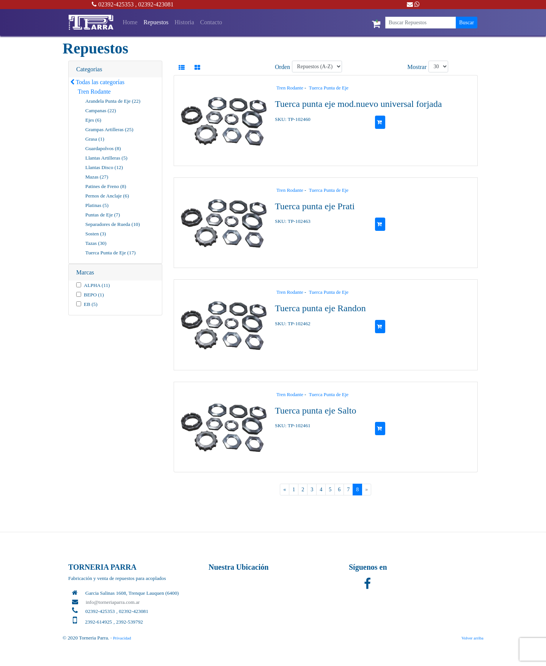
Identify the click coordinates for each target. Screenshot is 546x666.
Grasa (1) (94, 139)
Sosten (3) (95, 234)
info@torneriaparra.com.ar (113, 602)
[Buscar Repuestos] (420, 22)
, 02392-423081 (154, 4)
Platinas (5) (96, 205)
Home (131, 21)
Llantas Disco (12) (104, 167)
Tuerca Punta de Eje (329, 88)
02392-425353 (112, 4)
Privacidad (122, 638)
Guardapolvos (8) (103, 148)
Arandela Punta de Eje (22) (112, 101)
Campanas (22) (100, 110)
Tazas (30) (96, 243)
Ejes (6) (93, 120)
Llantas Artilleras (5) (106, 158)
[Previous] (284, 489)
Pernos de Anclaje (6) (107, 196)
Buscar (466, 22)
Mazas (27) (96, 177)
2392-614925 (98, 622)
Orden (282, 67)
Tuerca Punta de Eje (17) (110, 252)
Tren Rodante (94, 91)
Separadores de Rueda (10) (112, 224)
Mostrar (417, 67)
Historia (184, 22)
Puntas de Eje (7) (102, 215)
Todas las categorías (97, 82)
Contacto (211, 22)
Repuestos (156, 22)
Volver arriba (472, 638)
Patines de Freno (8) (105, 186)
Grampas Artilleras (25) (109, 129)
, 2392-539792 (128, 622)
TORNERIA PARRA (102, 567)
